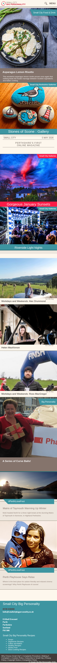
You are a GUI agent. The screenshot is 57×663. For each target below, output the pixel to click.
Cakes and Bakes (15, 644)
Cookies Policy (18, 658)
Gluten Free (12, 648)
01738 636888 (9, 608)
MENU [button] (52, 3)
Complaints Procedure (31, 656)
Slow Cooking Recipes (17, 650)
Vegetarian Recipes (16, 642)
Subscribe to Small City (34, 658)
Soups (10, 640)
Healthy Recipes (14, 646)
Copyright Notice (14, 660)
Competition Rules (29, 660)
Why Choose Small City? (11, 656)
